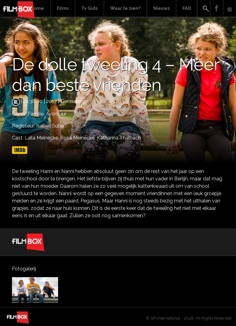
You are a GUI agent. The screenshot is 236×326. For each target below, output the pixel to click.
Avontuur (56, 114)
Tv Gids (89, 8)
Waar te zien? (125, 8)
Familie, (37, 114)
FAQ (187, 8)
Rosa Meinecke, (78, 138)
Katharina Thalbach (119, 138)
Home (37, 8)
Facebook (216, 8)
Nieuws (161, 8)
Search (203, 8)
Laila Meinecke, (42, 138)
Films (63, 8)
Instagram (229, 8)
